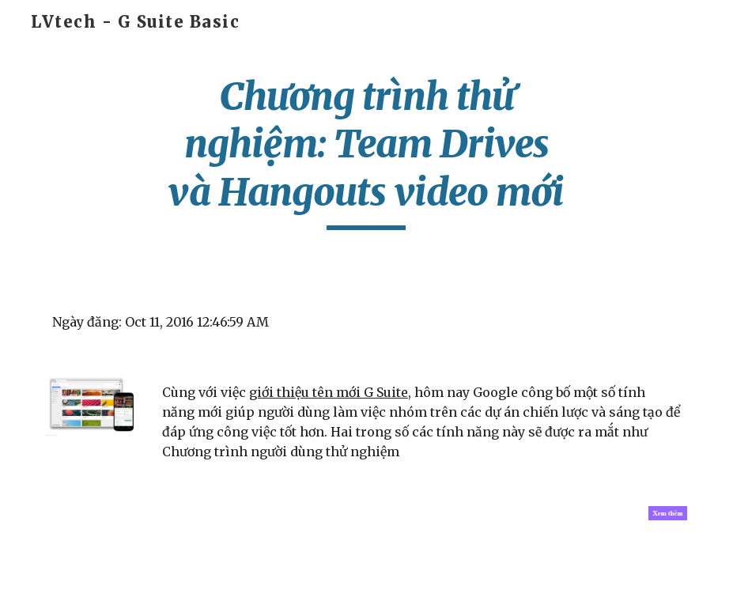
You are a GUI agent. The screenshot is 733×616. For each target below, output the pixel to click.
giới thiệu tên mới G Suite (328, 392)
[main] (366, 151)
